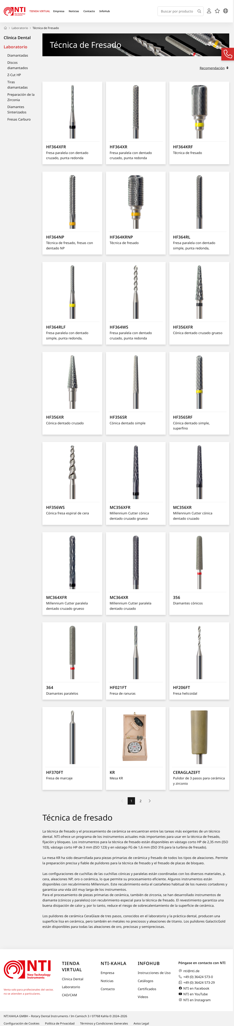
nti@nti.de (188, 971)
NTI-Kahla (113, 963)
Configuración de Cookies (21, 1023)
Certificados (147, 989)
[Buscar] (200, 11)
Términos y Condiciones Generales (104, 1023)
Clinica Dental (17, 37)
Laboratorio (15, 46)
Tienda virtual (72, 966)
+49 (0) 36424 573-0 (195, 977)
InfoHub (104, 11)
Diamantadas (17, 55)
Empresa (58, 11)
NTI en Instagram (194, 1000)
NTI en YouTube (193, 994)
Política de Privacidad (60, 1023)
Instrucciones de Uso (154, 973)
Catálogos (145, 981)
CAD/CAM (69, 995)
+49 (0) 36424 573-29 (196, 982)
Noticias (74, 11)
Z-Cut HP (14, 75)
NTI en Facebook (193, 988)
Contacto (89, 11)
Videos (143, 997)
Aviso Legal (141, 1023)
